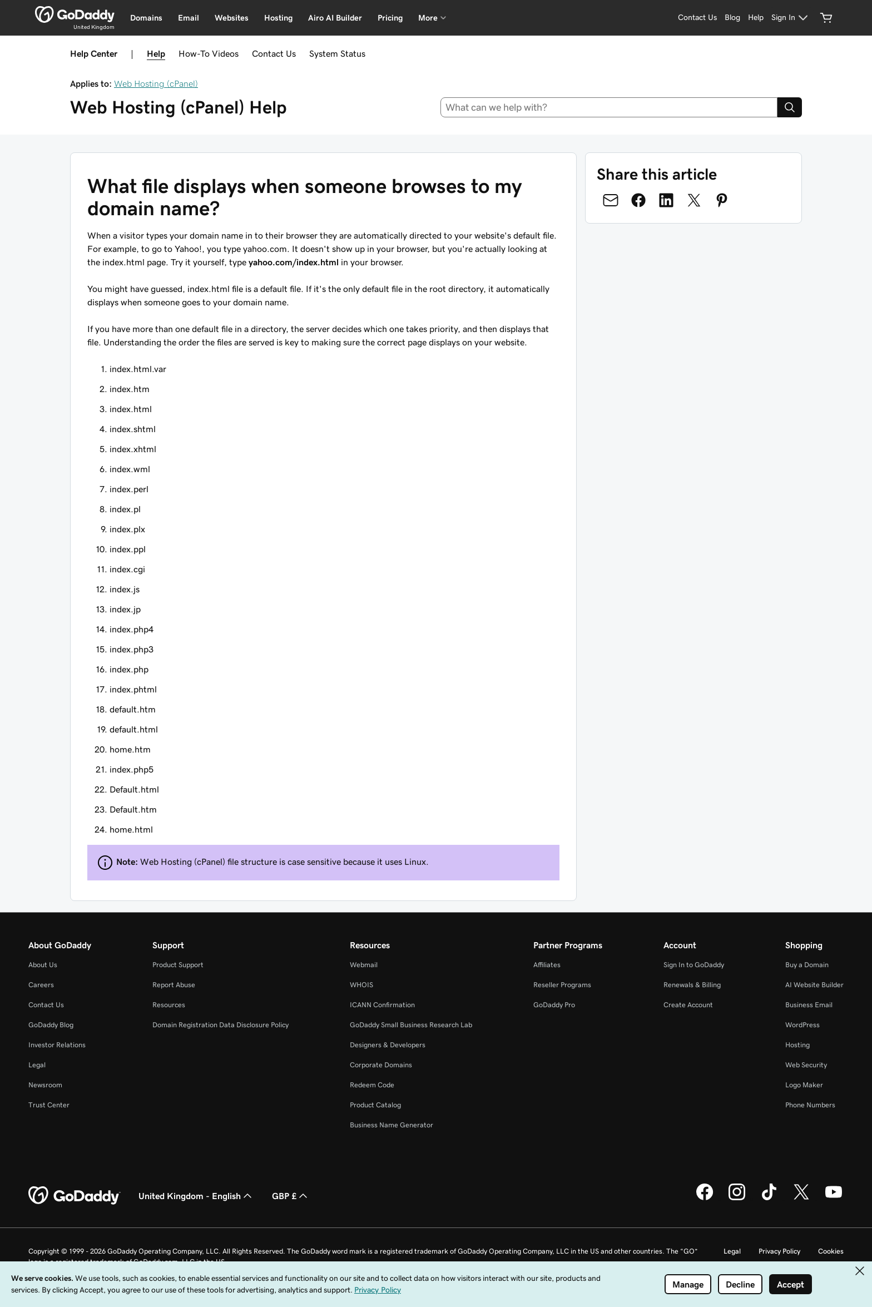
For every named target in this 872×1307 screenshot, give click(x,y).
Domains (146, 18)
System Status (337, 53)
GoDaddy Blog (50, 1024)
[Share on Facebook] (638, 200)
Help (156, 53)
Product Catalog (375, 1104)
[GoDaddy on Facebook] (705, 1198)
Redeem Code (372, 1084)
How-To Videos (209, 53)
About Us (42, 964)
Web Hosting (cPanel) (156, 83)
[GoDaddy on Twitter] (801, 1198)
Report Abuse (173, 984)
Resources (168, 1004)
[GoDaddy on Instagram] (737, 1198)
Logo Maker (804, 1084)
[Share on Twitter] (694, 200)
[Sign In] (791, 17)
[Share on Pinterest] (722, 200)
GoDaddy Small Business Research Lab (411, 1024)
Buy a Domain (807, 964)
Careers (41, 984)
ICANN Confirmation (382, 1004)
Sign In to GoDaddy (693, 964)
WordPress (802, 1024)
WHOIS (361, 984)
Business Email (809, 1004)
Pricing (390, 18)
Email (188, 18)
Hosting (278, 18)
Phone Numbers (810, 1104)
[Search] (789, 107)
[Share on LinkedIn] (666, 200)
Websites (232, 18)
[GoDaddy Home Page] (74, 1195)
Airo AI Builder (335, 18)
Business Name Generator (391, 1124)
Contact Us (274, 53)
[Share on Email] (611, 200)
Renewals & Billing (692, 984)
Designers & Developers (387, 1044)
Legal (37, 1064)
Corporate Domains (381, 1064)
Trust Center (49, 1104)
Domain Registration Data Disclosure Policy (220, 1024)
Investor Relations (57, 1044)
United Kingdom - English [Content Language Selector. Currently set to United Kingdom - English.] (196, 1195)
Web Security (806, 1064)
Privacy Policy (779, 1251)
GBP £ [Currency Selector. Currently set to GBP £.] (291, 1195)
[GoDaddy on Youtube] (834, 1198)
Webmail (364, 964)
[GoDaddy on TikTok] (769, 1198)
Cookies (831, 1251)
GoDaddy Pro (554, 1004)
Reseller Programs (562, 984)
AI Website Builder (814, 984)
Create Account (688, 1004)
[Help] (755, 17)
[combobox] (609, 107)
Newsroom (45, 1084)
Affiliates (547, 964)
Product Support (178, 964)
